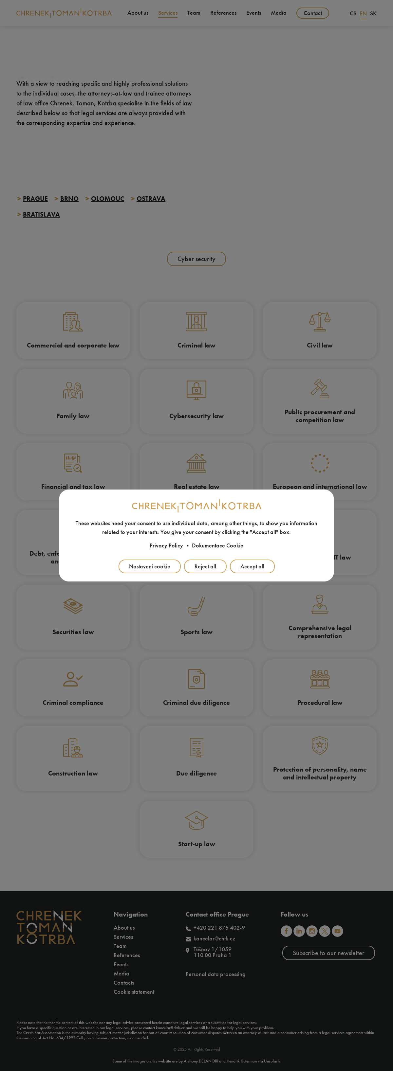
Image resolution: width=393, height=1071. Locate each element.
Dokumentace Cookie (217, 545)
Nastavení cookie (149, 566)
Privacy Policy (166, 545)
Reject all (205, 566)
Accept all (252, 566)
